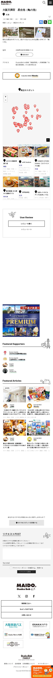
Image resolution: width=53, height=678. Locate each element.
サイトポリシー (43, 664)
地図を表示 (24, 55)
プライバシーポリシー (21, 667)
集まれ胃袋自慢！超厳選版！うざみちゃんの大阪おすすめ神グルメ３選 (14, 445)
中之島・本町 (23, 172)
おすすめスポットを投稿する (26, 523)
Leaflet (20, 145)
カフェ (21, 168)
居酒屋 (5, 174)
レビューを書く (26, 224)
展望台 (22, 417)
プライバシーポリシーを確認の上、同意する (28, 568)
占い (17, 19)
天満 (36, 169)
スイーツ (26, 168)
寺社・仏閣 (23, 19)
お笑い (33, 450)
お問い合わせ (26, 615)
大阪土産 (43, 174)
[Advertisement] (26, 272)
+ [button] (5, 97)
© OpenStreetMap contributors (40, 145)
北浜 (20, 165)
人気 (17, 417)
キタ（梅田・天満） (8, 19)
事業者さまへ (26, 603)
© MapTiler (26, 145)
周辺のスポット (18, 23)
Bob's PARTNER (26, 609)
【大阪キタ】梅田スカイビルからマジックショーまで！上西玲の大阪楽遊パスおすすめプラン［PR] (14, 412)
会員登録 (18, 664)
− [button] (5, 100)
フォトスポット (23, 170)
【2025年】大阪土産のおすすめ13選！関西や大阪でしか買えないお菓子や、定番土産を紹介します (38, 412)
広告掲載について (29, 664)
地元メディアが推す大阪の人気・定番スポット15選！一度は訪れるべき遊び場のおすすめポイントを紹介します (38, 445)
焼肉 (9, 174)
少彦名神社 (24, 192)
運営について (8, 664)
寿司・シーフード (8, 171)
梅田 (4, 166)
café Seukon (25, 162)
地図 (4, 23)
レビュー (10, 23)
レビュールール (26, 229)
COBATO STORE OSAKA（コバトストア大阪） (42, 163)
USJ (28, 450)
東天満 (5, 196)
